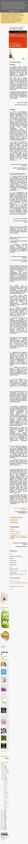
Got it (18, 11)
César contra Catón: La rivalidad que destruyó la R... (6, 797)
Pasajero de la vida (16, 531)
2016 (3, 819)
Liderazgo (14, 574)
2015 (3, 820)
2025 (3, 767)
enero (4, 809)
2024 (3, 768)
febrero (4, 780)
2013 (3, 822)
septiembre (5, 772)
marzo (4, 779)
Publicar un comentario (14, 580)
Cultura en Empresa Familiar (8, 731)
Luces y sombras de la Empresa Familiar (6, 787)
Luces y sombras (15, 533)
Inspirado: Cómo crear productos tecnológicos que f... (6, 807)
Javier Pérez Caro (5, 602)
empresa (20, 573)
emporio (16, 573)
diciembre (5, 769)
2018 (3, 816)
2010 (3, 826)
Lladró (12, 529)
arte (14, 573)
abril (4, 778)
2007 (3, 829)
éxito (23, 573)
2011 (3, 825)
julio (4, 774)
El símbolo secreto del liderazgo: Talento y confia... (5, 783)
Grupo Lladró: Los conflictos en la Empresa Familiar (18, 537)
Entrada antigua (23, 582)
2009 (3, 827)
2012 (3, 823)
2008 (3, 828)
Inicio (19, 583)
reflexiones (22, 574)
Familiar (25, 573)
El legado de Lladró (17, 226)
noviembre (5, 770)
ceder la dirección (21, 501)
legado (11, 574)
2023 (3, 810)
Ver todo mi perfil (4, 603)
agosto (4, 773)
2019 (3, 815)
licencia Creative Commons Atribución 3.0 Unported (5, 838)
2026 (3, 765)
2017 (3, 817)
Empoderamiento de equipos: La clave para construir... (6, 793)
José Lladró (14, 520)
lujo (19, 574)
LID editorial (14, 522)
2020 (3, 814)
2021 (3, 813)
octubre (4, 771)
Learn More (12, 11)
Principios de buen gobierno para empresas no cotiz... (6, 802)
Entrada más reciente (14, 582)
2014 (3, 821)
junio (4, 775)
